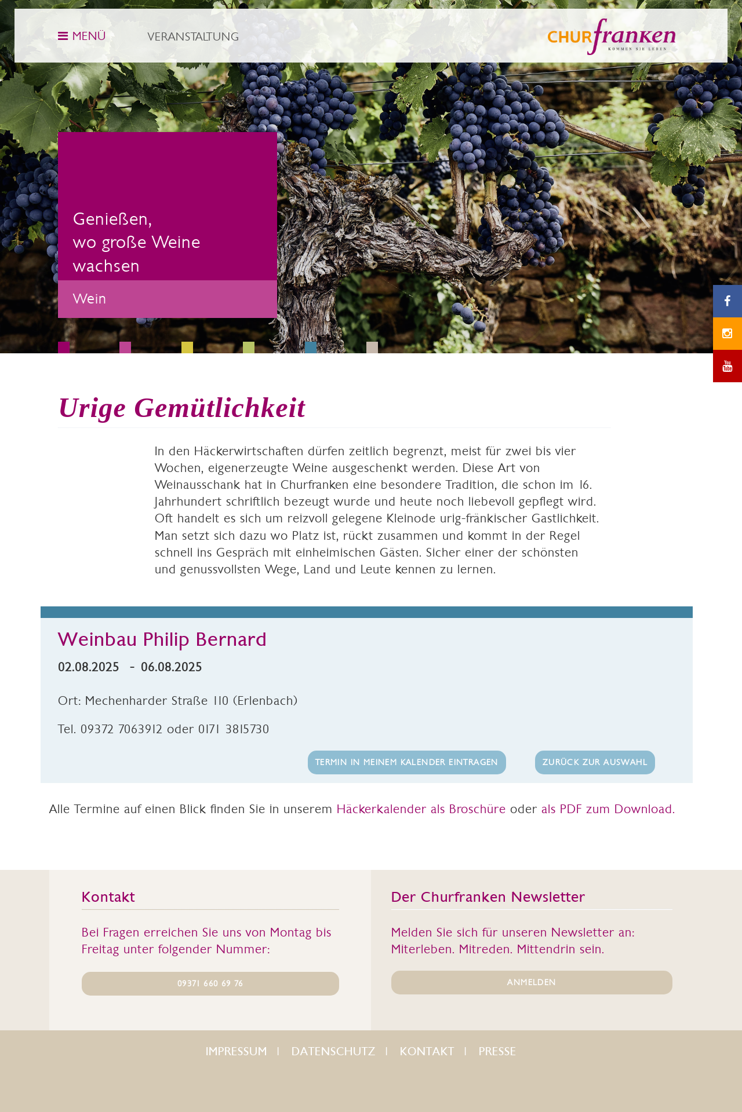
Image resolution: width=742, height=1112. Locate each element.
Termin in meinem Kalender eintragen (407, 762)
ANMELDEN (531, 982)
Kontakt (427, 1051)
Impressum (236, 1051)
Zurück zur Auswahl (595, 762)
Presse (498, 1051)
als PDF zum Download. (608, 809)
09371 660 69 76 (210, 983)
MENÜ (82, 35)
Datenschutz (334, 1051)
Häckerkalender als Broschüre (421, 809)
